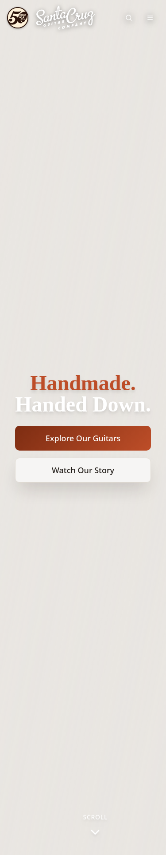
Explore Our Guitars (83, 438)
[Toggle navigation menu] (150, 18)
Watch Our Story (83, 470)
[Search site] (129, 18)
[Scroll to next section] (95, 826)
